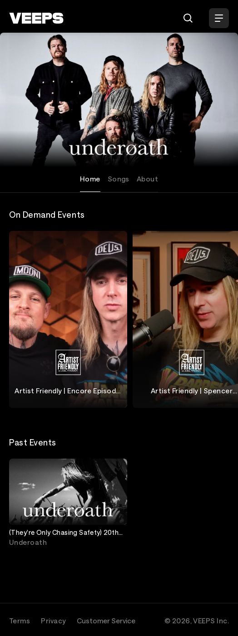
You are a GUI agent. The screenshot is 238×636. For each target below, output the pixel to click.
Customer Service (106, 620)
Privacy (53, 620)
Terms (19, 620)
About (147, 179)
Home (90, 179)
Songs (118, 179)
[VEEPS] (36, 18)
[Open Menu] (219, 18)
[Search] (188, 18)
